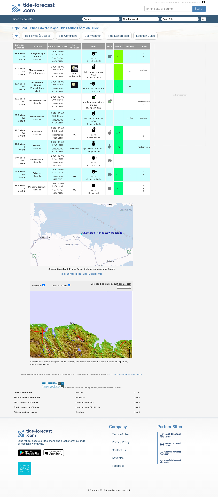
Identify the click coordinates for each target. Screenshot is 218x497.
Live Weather (92, 35)
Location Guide (145, 35)
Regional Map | (68, 274)
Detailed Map (96, 274)
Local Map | (82, 274)
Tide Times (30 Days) (38, 35)
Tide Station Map (118, 35)
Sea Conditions (68, 35)
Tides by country (22, 19)
